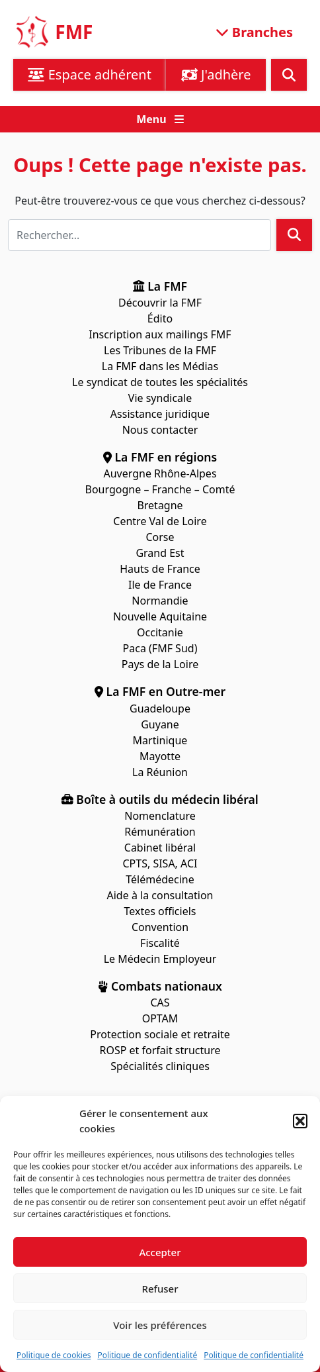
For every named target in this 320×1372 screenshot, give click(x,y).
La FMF (160, 286)
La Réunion (160, 772)
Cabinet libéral (160, 847)
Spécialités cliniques (160, 1066)
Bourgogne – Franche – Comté (160, 489)
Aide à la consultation (160, 895)
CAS (159, 1002)
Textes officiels (160, 911)
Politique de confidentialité (147, 1355)
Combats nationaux (160, 986)
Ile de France (160, 584)
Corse (159, 537)
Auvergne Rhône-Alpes (159, 473)
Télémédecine (160, 879)
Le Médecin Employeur (160, 959)
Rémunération (159, 831)
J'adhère (216, 74)
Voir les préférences (159, 1325)
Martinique (160, 740)
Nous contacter (160, 429)
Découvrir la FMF (160, 302)
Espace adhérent (89, 74)
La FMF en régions (160, 457)
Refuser (159, 1288)
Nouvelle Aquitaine (160, 616)
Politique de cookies (54, 1355)
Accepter (159, 1252)
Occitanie (160, 632)
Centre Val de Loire (159, 521)
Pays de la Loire (160, 664)
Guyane (160, 724)
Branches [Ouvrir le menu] (254, 31)
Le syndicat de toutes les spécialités (160, 382)
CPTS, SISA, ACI (159, 863)
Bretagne (159, 505)
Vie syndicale (160, 398)
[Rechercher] (139, 235)
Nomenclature (159, 815)
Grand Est (160, 553)
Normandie (160, 600)
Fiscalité (160, 943)
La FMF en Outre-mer (160, 691)
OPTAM (160, 1018)
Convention (160, 927)
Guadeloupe (160, 708)
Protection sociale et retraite (159, 1034)
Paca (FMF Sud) (160, 648)
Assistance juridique (160, 414)
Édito (160, 318)
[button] (300, 1121)
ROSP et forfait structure (160, 1050)
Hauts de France (160, 569)
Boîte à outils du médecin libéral (160, 799)
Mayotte (160, 756)
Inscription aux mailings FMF (160, 334)
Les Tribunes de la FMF (160, 350)
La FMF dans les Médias (160, 366)
